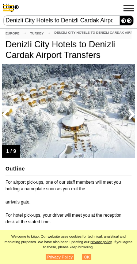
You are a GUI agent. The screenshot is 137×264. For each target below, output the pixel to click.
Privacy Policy (60, 257)
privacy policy (100, 242)
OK (87, 257)
